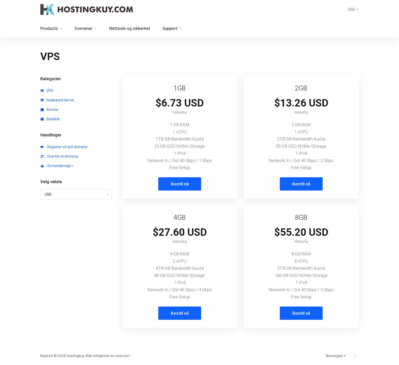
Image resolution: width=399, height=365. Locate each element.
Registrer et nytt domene (64, 147)
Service (49, 110)
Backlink (50, 119)
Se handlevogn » (57, 166)
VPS (47, 91)
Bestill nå (180, 183)
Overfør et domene (59, 156)
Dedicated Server (57, 100)
